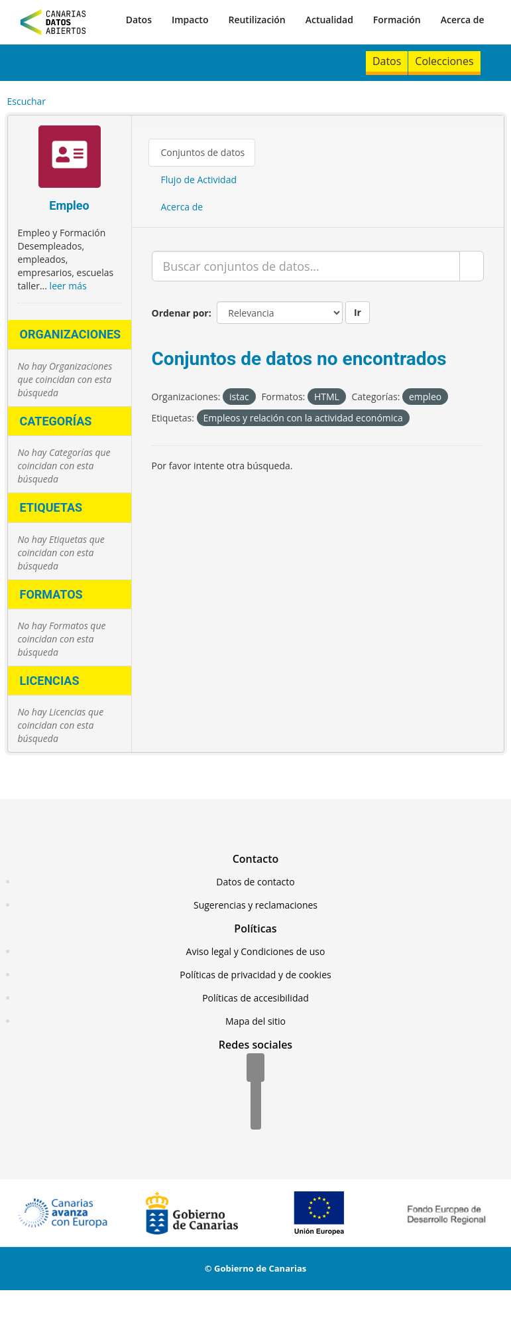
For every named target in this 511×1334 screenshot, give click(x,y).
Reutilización (256, 19)
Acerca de (462, 19)
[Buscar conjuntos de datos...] (306, 266)
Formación (397, 19)
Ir (357, 312)
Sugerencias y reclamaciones (255, 905)
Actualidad (329, 19)
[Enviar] (471, 266)
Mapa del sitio (255, 1021)
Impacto (190, 19)
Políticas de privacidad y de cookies (255, 974)
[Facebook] (255, 1068)
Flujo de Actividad (199, 179)
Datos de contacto (255, 881)
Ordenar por (180, 313)
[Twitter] (256, 1092)
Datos (139, 19)
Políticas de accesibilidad (255, 998)
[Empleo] (69, 158)
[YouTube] (256, 1116)
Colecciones (444, 61)
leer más (68, 285)
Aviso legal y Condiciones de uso (255, 951)
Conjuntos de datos (203, 152)
